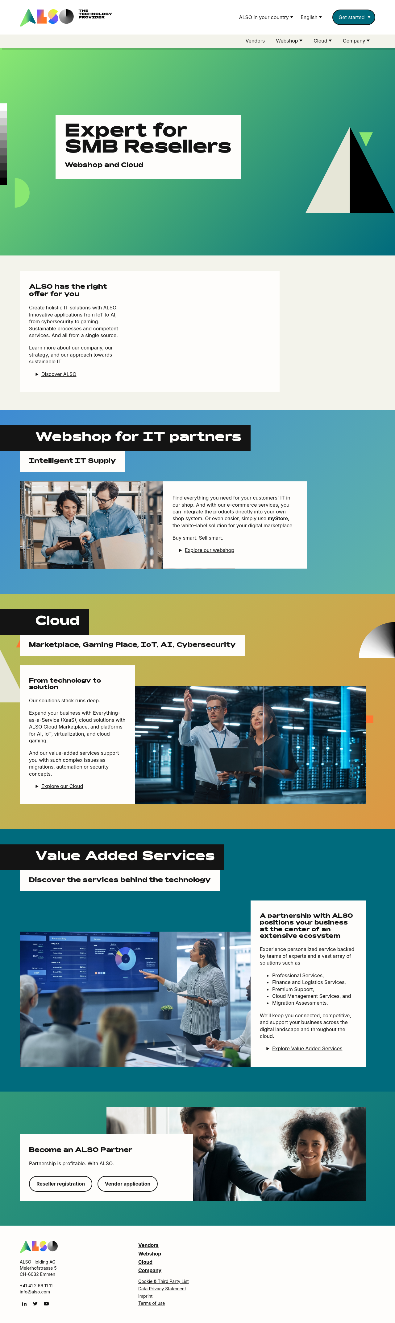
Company (149, 1271)
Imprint (145, 1296)
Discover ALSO (58, 374)
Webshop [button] (287, 41)
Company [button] (355, 41)
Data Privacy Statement (162, 1289)
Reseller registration (60, 1184)
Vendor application (128, 1184)
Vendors (255, 41)
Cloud (145, 1262)
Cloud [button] (321, 41)
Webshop (149, 1254)
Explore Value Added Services (307, 1049)
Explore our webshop (209, 550)
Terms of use (151, 1303)
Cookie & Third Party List (163, 1281)
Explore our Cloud (62, 786)
